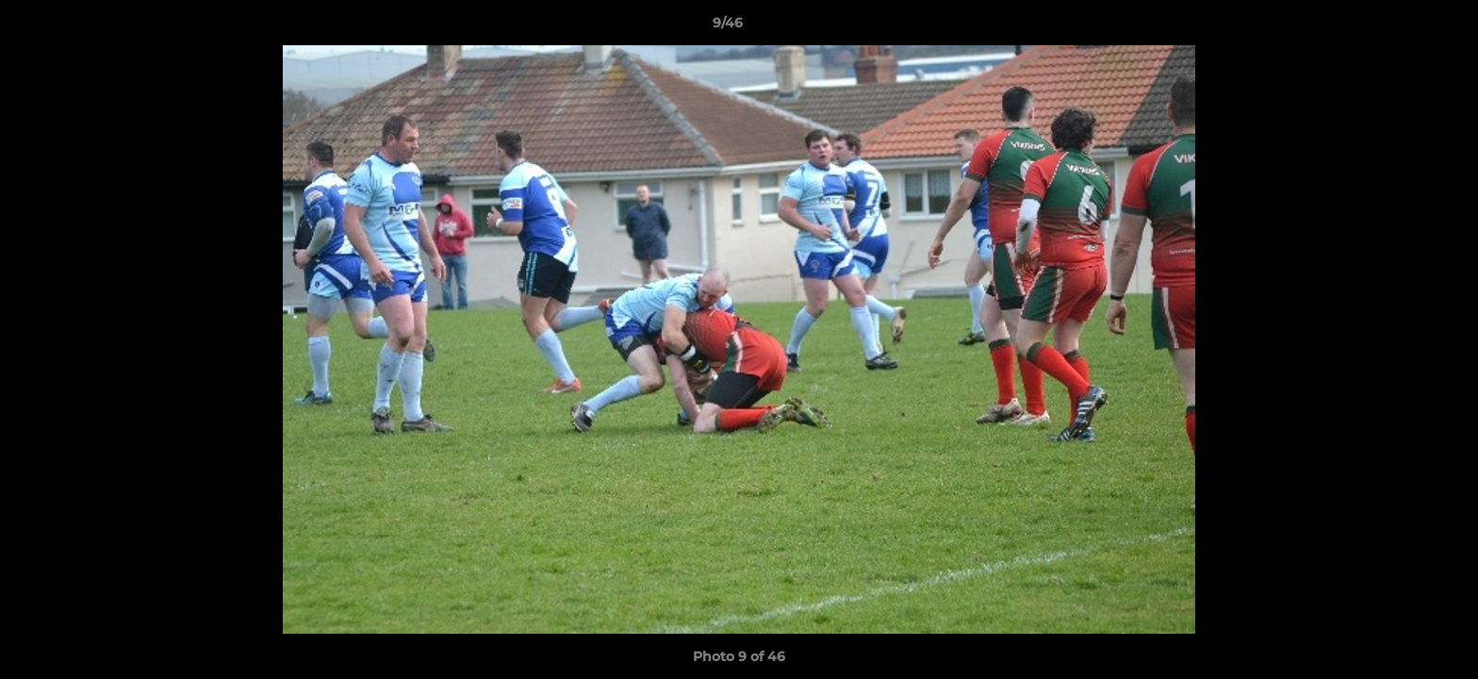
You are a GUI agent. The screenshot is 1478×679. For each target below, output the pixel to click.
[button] (1399, 27)
